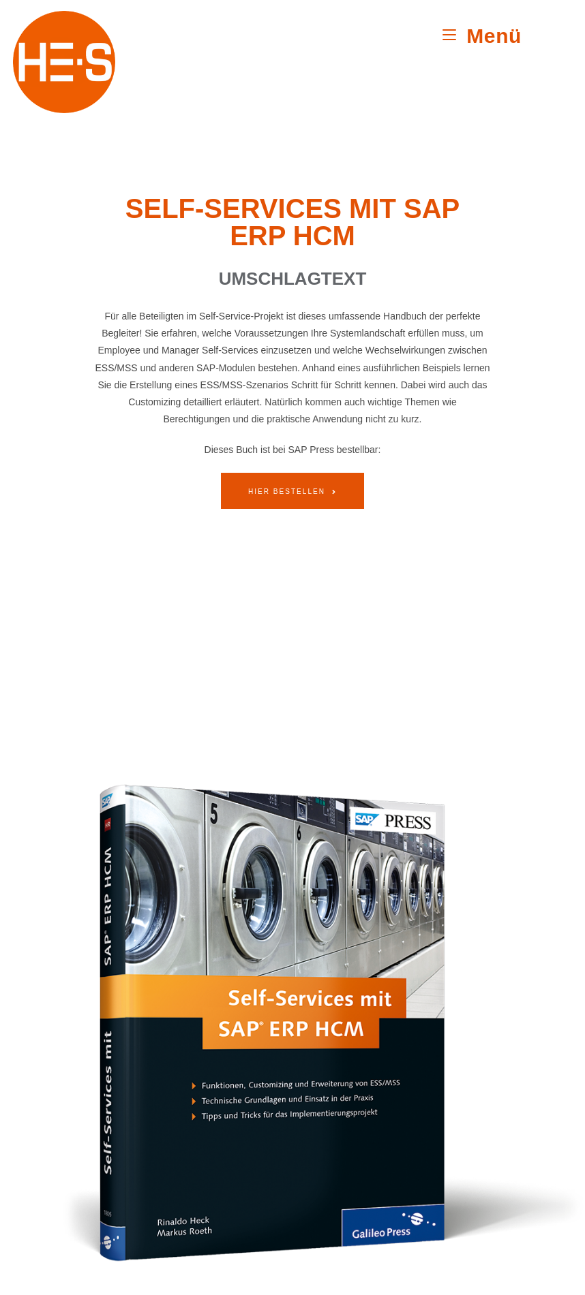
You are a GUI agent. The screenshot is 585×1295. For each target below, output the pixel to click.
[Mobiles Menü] (482, 36)
